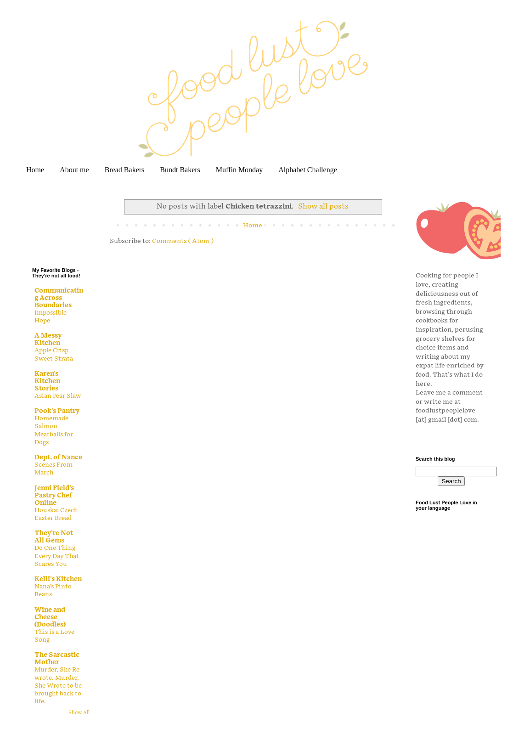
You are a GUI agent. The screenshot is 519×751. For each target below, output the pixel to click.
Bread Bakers (125, 170)
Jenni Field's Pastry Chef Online (54, 495)
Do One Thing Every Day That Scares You (56, 556)
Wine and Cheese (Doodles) (50, 617)
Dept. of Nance (58, 457)
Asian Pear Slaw (57, 396)
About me (74, 170)
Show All (79, 713)
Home (35, 170)
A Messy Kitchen (48, 339)
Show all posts (323, 206)
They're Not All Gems (53, 536)
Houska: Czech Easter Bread (56, 514)
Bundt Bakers (180, 170)
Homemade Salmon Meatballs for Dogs (53, 430)
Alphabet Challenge (307, 170)
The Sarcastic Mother (56, 658)
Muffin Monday (239, 170)
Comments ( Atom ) (183, 241)
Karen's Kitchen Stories (47, 381)
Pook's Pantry (56, 411)
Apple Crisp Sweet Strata (53, 354)
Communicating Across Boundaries (58, 298)
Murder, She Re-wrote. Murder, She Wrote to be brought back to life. (58, 685)
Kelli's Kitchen (58, 579)
